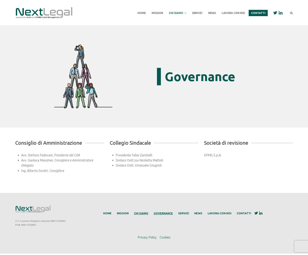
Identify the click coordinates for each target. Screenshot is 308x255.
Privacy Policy (147, 238)
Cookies (165, 238)
